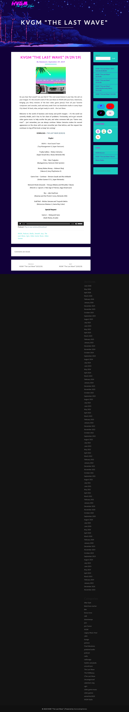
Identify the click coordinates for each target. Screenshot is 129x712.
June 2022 (87, 446)
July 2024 (87, 363)
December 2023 (89, 386)
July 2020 (87, 523)
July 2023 (87, 403)
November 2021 (89, 469)
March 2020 (88, 536)
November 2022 (89, 429)
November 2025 (89, 309)
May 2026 (87, 289)
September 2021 (90, 476)
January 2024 (88, 383)
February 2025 (89, 339)
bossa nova (88, 613)
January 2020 (88, 543)
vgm (27, 236)
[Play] (20, 224)
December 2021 (89, 466)
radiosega (87, 659)
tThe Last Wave (89, 676)
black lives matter (90, 606)
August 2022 (88, 439)
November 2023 (89, 389)
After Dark (87, 603)
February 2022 (89, 459)
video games (88, 693)
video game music (37, 236)
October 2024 (89, 353)
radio (32, 233)
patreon (87, 643)
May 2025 (87, 329)
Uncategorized (89, 679)
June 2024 (87, 366)
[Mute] (76, 224)
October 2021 (89, 473)
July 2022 (87, 443)
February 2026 (89, 299)
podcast (26, 233)
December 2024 (89, 346)
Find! (113, 58)
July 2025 (87, 322)
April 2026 (87, 292)
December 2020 (89, 506)
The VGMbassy (89, 673)
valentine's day (89, 683)
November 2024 (89, 349)
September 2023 (90, 396)
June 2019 (87, 566)
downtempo (88, 619)
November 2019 (89, 550)
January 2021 (88, 503)
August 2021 (88, 479)
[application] (51, 224)
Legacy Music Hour (90, 633)
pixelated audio (89, 649)
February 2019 (89, 580)
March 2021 (88, 496)
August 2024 (88, 359)
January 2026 (88, 302)
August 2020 (88, 520)
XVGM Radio (88, 699)
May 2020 (87, 530)
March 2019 (88, 576)
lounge (86, 639)
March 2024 (88, 376)
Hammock (43, 62)
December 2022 (89, 426)
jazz (85, 623)
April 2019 (87, 573)
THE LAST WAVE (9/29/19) (56, 133)
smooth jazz (39, 233)
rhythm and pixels (90, 663)
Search (98, 55)
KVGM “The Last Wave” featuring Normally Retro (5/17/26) (104, 88)
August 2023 (88, 399)
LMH (85, 636)
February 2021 (89, 499)
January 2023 (88, 423)
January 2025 (88, 343)
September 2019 (90, 556)
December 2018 (89, 586)
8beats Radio (100, 160)
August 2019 (88, 560)
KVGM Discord (100, 153)
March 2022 (88, 456)
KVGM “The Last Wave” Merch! (105, 156)
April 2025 (87, 332)
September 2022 (90, 436)
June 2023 (87, 406)
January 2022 (88, 463)
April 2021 (87, 493)
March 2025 (88, 336)
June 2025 (87, 326)
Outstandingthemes (80, 709)
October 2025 (89, 312)
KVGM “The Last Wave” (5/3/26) (106, 94)
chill (85, 616)
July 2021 (87, 483)
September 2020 (90, 516)
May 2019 (87, 570)
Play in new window (31, 227)
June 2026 (87, 286)
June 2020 (87, 526)
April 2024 (87, 373)
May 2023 (87, 409)
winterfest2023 (89, 696)
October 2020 (89, 513)
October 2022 (89, 433)
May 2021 (87, 489)
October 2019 (89, 553)
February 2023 (89, 419)
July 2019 (87, 563)
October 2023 (89, 393)
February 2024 (89, 379)
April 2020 (87, 533)
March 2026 (88, 296)
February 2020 (89, 540)
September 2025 (90, 316)
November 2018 (89, 590)
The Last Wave (89, 669)
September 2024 (90, 356)
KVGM (20, 233)
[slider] (48, 223)
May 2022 (87, 449)
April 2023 (87, 413)
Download (43, 227)
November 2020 (89, 510)
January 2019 (88, 583)
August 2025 (88, 319)
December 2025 (89, 306)
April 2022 (87, 453)
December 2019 (89, 546)
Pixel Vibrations (89, 646)
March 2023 (88, 416)
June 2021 (87, 486)
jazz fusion (88, 626)
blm (85, 609)
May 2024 (87, 369)
